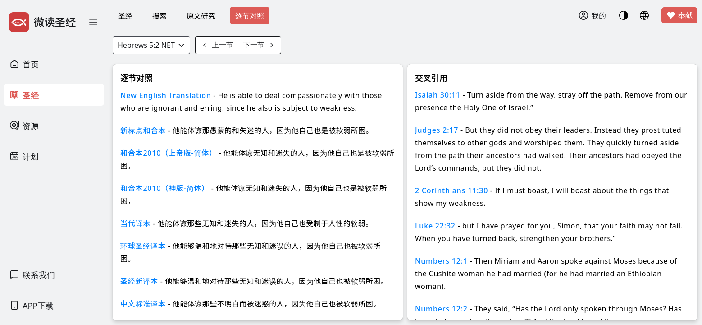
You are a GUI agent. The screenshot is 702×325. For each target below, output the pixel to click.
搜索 (159, 16)
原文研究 (201, 16)
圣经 (125, 16)
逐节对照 (249, 16)
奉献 (679, 15)
